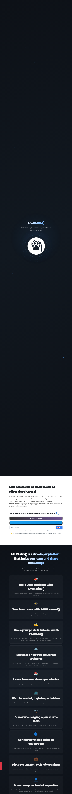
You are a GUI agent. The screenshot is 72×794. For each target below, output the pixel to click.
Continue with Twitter (36, 522)
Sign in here (50, 530)
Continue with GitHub (36, 518)
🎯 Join (59, 527)
